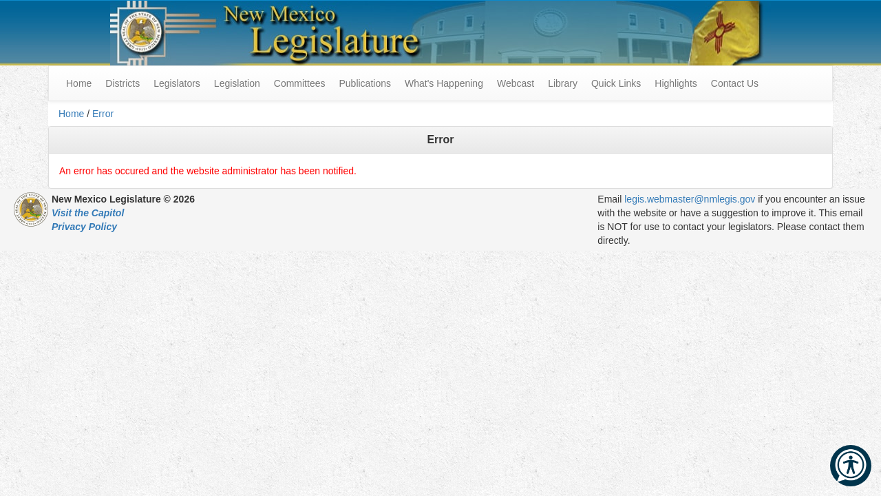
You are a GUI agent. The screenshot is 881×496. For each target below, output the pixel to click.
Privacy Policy (84, 226)
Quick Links (616, 83)
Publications (365, 83)
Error (103, 113)
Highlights (676, 83)
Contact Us (734, 83)
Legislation (237, 83)
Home (71, 113)
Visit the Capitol (88, 212)
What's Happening (444, 83)
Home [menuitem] (79, 83)
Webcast (515, 83)
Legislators (176, 83)
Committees (300, 83)
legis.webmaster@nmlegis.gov (689, 199)
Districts (122, 83)
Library (562, 83)
